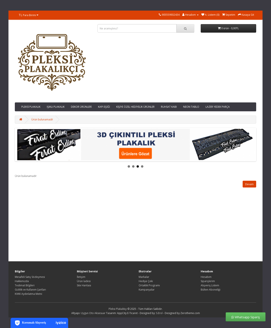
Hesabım (206, 277)
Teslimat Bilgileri (25, 285)
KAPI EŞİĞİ (104, 107)
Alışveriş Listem (210, 285)
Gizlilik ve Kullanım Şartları (30, 289)
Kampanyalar (147, 289)
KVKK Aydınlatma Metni (28, 294)
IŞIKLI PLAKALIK (56, 107)
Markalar (144, 277)
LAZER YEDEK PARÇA (218, 107)
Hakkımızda (22, 281)
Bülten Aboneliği (210, 289)
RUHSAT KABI (169, 107)
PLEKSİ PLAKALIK (30, 107)
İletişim (81, 277)
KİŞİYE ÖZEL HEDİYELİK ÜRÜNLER (135, 107)
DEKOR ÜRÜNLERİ (81, 107)
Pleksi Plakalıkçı (118, 309)
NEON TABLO (191, 107)
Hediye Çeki (146, 281)
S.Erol (159, 313)
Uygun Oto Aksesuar (93, 313)
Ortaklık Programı (149, 285)
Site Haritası (84, 285)
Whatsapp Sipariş (245, 317)
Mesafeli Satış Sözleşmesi (30, 277)
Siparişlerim (208, 281)
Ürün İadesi (84, 281)
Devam (249, 184)
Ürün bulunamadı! (42, 119)
